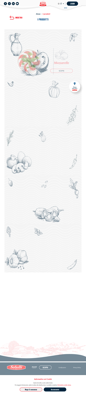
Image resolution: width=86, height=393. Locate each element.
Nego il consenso (31, 389)
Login (72, 3)
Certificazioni (62, 372)
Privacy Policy (77, 372)
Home (38, 14)
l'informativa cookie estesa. (64, 385)
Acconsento (55, 389)
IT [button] (61, 4)
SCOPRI (61, 71)
